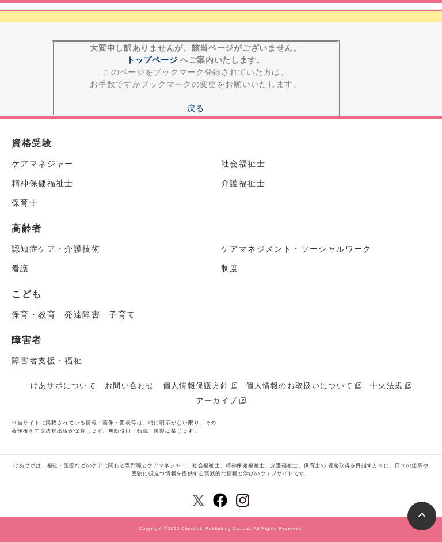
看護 (20, 268)
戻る (195, 108)
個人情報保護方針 (195, 385)
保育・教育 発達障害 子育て (74, 314)
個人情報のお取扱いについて (299, 385)
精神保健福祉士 (43, 183)
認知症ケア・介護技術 (56, 248)
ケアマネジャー (43, 163)
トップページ (152, 60)
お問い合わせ (129, 385)
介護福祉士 (243, 183)
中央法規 (386, 385)
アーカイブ (217, 400)
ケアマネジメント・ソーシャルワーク (296, 248)
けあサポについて (63, 385)
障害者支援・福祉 (47, 360)
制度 (230, 268)
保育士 (25, 202)
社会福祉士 (243, 163)
